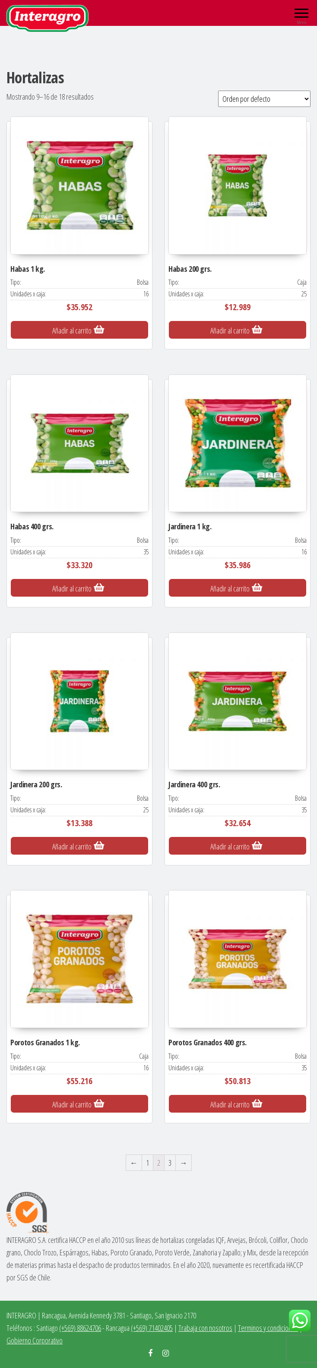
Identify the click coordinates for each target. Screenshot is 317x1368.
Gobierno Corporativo (34, 1340)
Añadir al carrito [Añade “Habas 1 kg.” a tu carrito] (72, 330)
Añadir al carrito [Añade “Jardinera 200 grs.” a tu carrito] (72, 846)
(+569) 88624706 (80, 1328)
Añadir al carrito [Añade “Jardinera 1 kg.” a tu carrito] (230, 588)
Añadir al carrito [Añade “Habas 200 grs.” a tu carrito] (230, 330)
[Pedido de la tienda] (264, 99)
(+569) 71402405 (152, 1328)
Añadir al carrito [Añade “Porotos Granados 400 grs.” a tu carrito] (230, 1104)
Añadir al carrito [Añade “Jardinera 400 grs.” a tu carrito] (230, 846)
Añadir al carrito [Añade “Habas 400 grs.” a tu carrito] (72, 588)
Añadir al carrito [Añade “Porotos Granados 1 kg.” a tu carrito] (72, 1104)
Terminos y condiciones (268, 1328)
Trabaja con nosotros (205, 1328)
